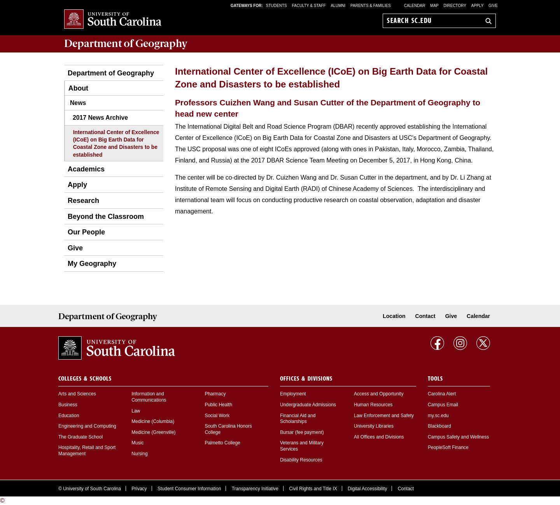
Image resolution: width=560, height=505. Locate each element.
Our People (86, 232)
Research (83, 200)
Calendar (414, 5)
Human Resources (373, 404)
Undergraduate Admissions (308, 404)
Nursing (139, 453)
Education (68, 415)
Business (67, 404)
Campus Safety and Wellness (458, 437)
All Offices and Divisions (379, 437)
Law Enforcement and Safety (384, 415)
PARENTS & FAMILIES (370, 5)
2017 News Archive (100, 117)
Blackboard (439, 426)
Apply (477, 5)
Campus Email (443, 404)
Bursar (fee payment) (302, 432)
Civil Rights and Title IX (313, 488)
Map (434, 5)
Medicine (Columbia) (152, 421)
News (78, 103)
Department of (125, 43)
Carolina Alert (442, 394)
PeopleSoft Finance (448, 447)
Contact (425, 316)
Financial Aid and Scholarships (297, 419)
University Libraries (374, 426)
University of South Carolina (92, 488)
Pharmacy (215, 394)
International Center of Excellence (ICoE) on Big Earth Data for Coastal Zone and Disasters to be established (116, 143)
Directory (455, 5)
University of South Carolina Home (112, 19)
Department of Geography (111, 73)
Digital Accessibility (367, 488)
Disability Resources (301, 460)
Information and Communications (148, 397)
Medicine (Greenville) (153, 432)
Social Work (217, 415)
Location (394, 316)
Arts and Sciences (77, 394)
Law (135, 411)
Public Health (218, 404)
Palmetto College (222, 443)
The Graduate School (80, 437)
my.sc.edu (438, 415)
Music (137, 443)
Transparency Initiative (255, 488)
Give (493, 5)
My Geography (92, 263)
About (78, 88)
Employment (293, 394)
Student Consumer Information (189, 488)
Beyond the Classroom (106, 216)
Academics (86, 169)
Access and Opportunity (378, 394)
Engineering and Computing (87, 426)
